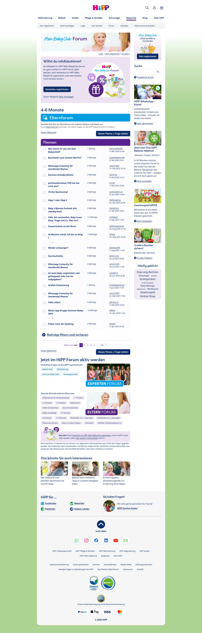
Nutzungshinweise (81, 564)
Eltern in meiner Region (71, 423)
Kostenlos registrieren (57, 89)
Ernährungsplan (148, 283)
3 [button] (87, 345)
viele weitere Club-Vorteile (87, 438)
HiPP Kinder (145, 551)
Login (83, 26)
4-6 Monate (46, 418)
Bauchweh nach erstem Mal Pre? (65, 157)
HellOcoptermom (116, 226)
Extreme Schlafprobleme (60, 174)
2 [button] (84, 345)
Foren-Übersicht (48, 132)
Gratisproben (148, 279)
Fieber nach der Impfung (61, 323)
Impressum (128, 569)
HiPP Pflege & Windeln (85, 551)
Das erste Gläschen (70, 408)
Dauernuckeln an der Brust (62, 226)
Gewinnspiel (147, 292)
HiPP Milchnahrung (107, 551)
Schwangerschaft (70, 374)
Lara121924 (114, 165)
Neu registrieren (47, 26)
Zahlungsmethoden (144, 564)
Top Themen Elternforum (108, 569)
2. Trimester (47, 403)
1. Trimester (78, 398)
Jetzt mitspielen (144, 221)
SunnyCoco (114, 208)
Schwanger (144, 275)
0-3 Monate (65, 413)
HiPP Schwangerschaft (61, 551)
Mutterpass (152, 288)
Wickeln (154, 276)
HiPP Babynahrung (127, 551)
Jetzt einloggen (66, 96)
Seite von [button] (70, 345)
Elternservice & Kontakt (144, 26)
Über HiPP (118, 556)
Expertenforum (52, 127)
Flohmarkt (89, 423)
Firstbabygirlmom (117, 285)
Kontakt (140, 569)
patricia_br (113, 302)
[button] (147, 7)
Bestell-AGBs (126, 564)
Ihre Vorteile (97, 26)
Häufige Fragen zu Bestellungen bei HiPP (76, 569)
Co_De (112, 183)
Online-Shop (147, 296)
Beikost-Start (47, 369)
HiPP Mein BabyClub (88, 556)
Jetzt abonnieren (145, 123)
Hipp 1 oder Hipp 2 (57, 200)
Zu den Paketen (144, 258)
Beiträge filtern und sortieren (67, 335)
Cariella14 (113, 273)
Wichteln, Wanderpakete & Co (109, 423)
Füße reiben (54, 302)
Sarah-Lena (114, 256)
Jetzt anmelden (144, 181)
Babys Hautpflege (49, 413)
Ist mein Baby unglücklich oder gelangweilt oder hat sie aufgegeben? (64, 276)
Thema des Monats (50, 423)
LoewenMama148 (117, 157)
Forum (111, 26)
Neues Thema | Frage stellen (113, 133)
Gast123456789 (116, 148)
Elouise (112, 323)
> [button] (106, 345)
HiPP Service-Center (127, 508)
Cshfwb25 (113, 217)
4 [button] (90, 345)
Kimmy (112, 234)
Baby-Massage (148, 285)
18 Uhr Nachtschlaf (58, 192)
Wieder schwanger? (58, 247)
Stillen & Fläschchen (50, 408)
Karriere (96, 564)
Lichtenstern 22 (116, 192)
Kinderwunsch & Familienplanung (55, 398)
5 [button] (94, 345)
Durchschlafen (55, 256)
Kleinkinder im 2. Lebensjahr (81, 418)
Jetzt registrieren (112, 54)
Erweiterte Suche (145, 77)
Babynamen (75, 403)
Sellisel (112, 310)
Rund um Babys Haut (50, 374)
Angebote (105, 556)
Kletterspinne (115, 200)
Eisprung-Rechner (147, 272)
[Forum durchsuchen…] (147, 71)
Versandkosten (110, 564)
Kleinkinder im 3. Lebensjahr (108, 418)
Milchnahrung (62, 369)
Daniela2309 (114, 247)
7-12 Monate (61, 418)
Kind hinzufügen (67, 26)
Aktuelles (124, 26)
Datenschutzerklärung (59, 564)
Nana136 (113, 174)
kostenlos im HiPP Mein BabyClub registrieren (91, 435)
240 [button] (102, 345)
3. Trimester (61, 403)
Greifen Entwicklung (58, 285)
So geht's (126, 54)
